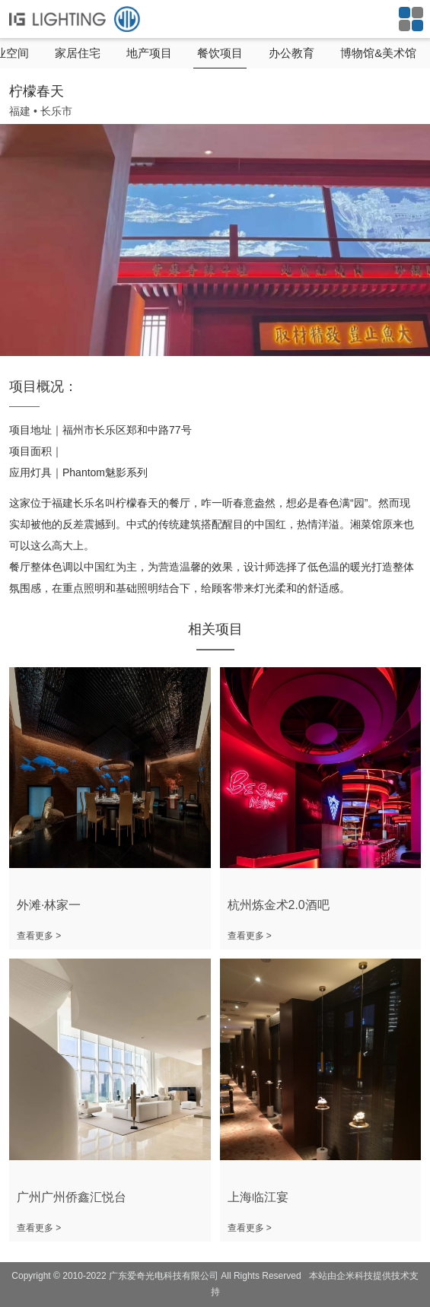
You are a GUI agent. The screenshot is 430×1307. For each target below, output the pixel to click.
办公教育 (291, 52)
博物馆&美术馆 (378, 52)
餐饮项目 (220, 52)
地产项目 (149, 52)
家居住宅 (77, 52)
